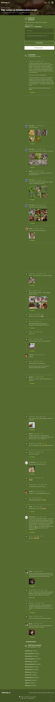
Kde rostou (35, 692)
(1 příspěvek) (31, 656)
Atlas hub (40, 692)
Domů (30, 692)
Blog (52, 692)
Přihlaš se (27, 26)
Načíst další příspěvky (31, 641)
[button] (49, 2)
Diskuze (49, 692)
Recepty (45, 692)
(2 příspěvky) (32, 653)
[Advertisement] (12, 38)
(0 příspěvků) (32, 666)
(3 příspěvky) (33, 658)
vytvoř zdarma (38, 26)
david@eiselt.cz (31, 698)
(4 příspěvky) (31, 650)
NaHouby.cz (5, 2)
